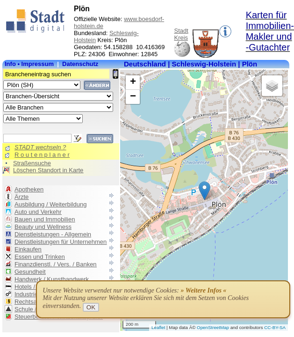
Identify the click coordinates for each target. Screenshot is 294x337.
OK (90, 307)
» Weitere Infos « (203, 290)
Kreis (181, 37)
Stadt (181, 30)
